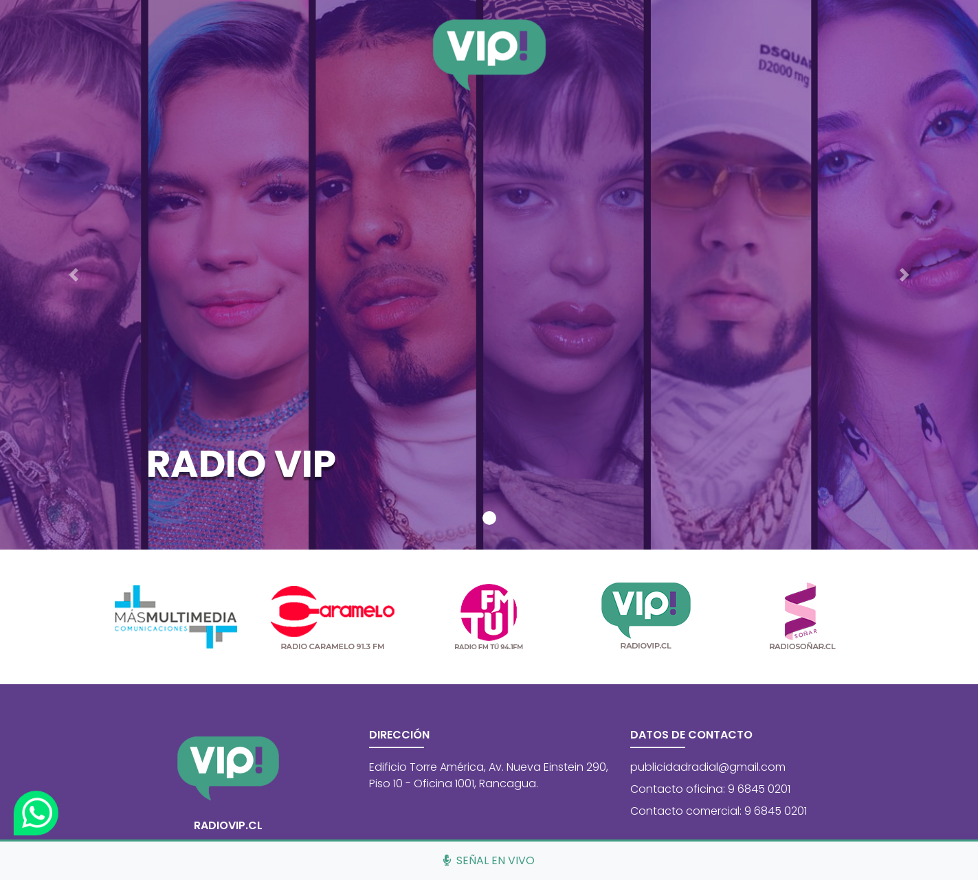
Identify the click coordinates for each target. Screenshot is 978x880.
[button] (73, 275)
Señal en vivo (489, 860)
